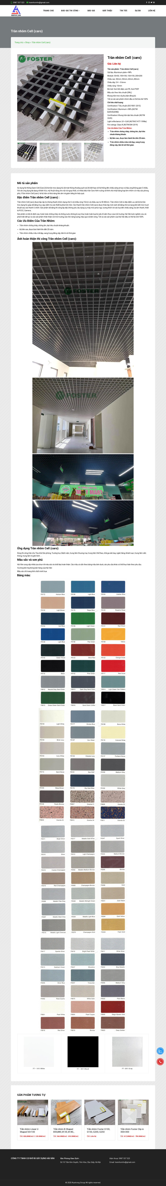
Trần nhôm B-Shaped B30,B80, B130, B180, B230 (63, 1130)
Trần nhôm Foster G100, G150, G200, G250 (98, 1130)
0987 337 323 (17, 2)
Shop (27, 42)
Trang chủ (48, 11)
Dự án (138, 11)
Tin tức (123, 11)
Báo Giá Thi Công (70, 10)
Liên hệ (151, 11)
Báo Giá (91, 11)
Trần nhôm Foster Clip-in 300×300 (132, 1130)
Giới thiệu (107, 11)
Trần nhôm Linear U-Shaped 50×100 (29, 1130)
